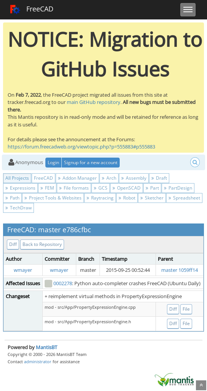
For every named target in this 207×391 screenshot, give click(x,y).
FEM (47, 188)
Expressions (20, 188)
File (186, 309)
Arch (109, 178)
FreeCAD (31, 9)
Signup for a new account (90, 162)
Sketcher (152, 198)
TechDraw (18, 207)
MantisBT (46, 347)
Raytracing (100, 198)
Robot (127, 198)
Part (152, 188)
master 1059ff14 (179, 270)
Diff (13, 244)
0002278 (62, 283)
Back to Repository (42, 244)
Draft (159, 178)
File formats (74, 188)
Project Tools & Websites (53, 198)
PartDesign (178, 188)
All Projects (17, 178)
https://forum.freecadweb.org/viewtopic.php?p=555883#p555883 (81, 146)
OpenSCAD (126, 188)
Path (12, 198)
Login (53, 162)
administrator (37, 361)
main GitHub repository (93, 102)
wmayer (23, 270)
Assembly (133, 178)
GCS (101, 188)
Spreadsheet (184, 198)
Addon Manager (77, 178)
